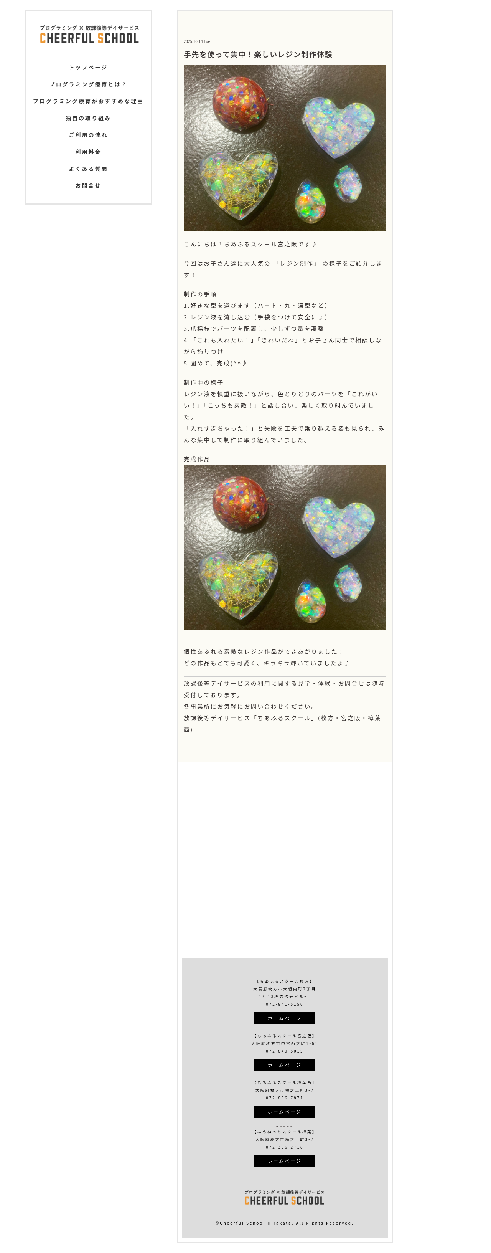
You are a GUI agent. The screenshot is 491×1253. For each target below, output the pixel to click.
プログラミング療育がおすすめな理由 (88, 101)
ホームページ (285, 1018)
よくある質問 (88, 168)
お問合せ (88, 185)
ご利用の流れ (88, 135)
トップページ (88, 67)
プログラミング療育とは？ (88, 84)
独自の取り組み (88, 118)
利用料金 (88, 151)
